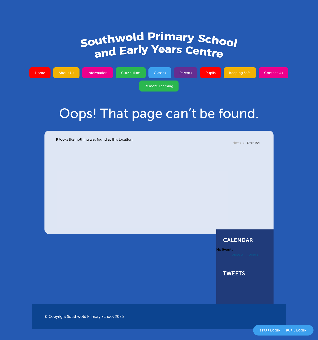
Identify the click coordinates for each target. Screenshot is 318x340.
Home (40, 73)
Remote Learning (159, 86)
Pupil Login (296, 330)
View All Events (245, 255)
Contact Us (273, 73)
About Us (66, 73)
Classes (160, 73)
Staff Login (270, 330)
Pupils (210, 73)
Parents (185, 73)
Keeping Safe (240, 73)
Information (98, 73)
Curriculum (130, 73)
